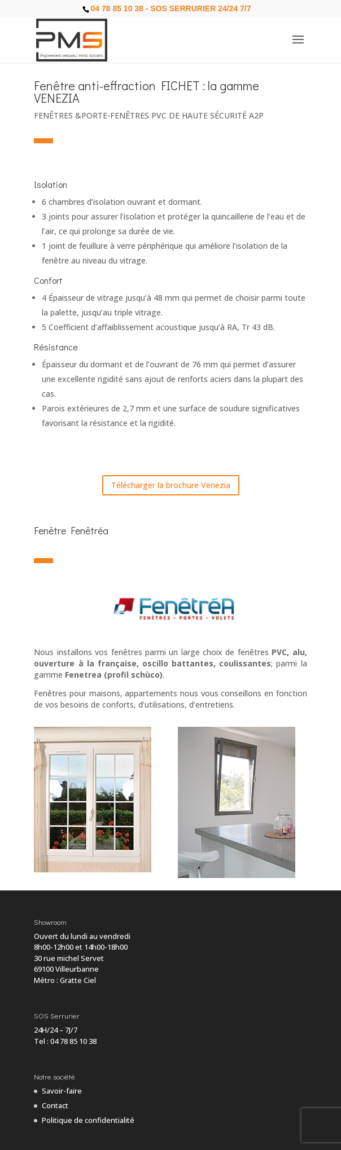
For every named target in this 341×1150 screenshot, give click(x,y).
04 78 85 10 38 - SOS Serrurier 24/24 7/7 (170, 8)
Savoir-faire (62, 1091)
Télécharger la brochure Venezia (170, 485)
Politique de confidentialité (88, 1120)
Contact (55, 1105)
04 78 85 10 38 (73, 1041)
